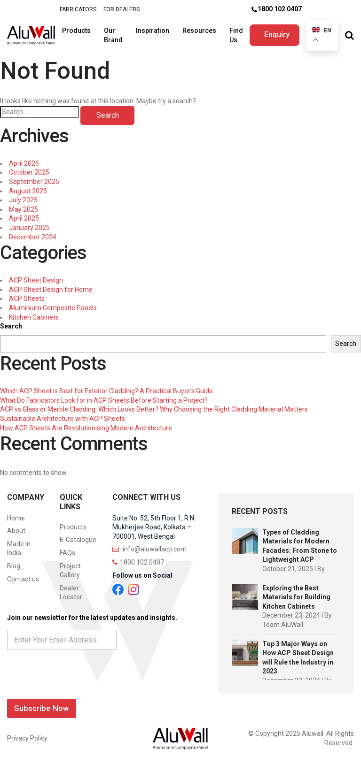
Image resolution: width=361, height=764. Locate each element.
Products (77, 30)
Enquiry (277, 34)
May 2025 (23, 209)
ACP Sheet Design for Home (51, 289)
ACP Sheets (27, 298)
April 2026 (24, 163)
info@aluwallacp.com (149, 549)
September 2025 (34, 181)
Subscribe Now (41, 708)
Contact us (23, 579)
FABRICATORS (78, 9)
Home (16, 518)
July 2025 (23, 200)
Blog (13, 566)
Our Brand (114, 35)
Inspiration (153, 30)
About (16, 531)
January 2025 (29, 227)
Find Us (237, 35)
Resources (200, 30)
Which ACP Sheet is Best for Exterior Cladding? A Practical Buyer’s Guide (106, 391)
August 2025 (28, 191)
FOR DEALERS (121, 9)
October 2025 (29, 172)
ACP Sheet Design (36, 280)
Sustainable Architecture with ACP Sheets (62, 418)
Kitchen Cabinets (34, 317)
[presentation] (78, 689)
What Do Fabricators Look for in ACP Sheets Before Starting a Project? (104, 400)
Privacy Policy (27, 738)
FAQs (67, 553)
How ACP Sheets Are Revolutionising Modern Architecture (86, 428)
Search (11, 326)
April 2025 (24, 218)
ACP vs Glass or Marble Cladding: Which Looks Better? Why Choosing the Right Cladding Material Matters (154, 409)
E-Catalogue (78, 539)
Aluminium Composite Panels (53, 308)
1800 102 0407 (280, 9)
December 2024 (32, 237)
